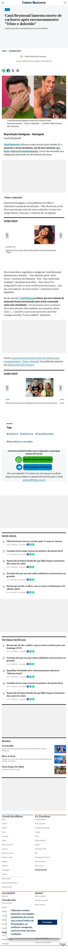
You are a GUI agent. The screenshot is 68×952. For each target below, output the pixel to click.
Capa (3, 819)
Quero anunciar (7, 903)
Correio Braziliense (12, 816)
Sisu (36, 853)
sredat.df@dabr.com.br (34, 480)
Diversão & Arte (7, 845)
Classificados (9, 900)
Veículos (4, 911)
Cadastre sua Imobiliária (43, 942)
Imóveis (4, 907)
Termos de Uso (7, 887)
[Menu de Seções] (3, 3)
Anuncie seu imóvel (41, 900)
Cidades (4, 824)
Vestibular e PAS (40, 849)
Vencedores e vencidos (20, 441)
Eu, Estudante (42, 816)
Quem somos (6, 878)
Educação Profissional (42, 857)
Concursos (41, 869)
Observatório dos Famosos (20, 365)
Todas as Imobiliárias (42, 938)
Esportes (5, 849)
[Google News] (17, 71)
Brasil (4, 832)
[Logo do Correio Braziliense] (34, 2)
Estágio (37, 832)
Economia (5, 836)
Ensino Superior (40, 824)
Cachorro (13, 433)
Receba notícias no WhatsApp (38, 459)
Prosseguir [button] (47, 922)
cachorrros (27, 433)
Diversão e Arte (15, 51)
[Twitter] (13, 71)
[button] (22, 934)
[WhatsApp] (3, 71)
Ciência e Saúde (7, 857)
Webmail (5, 896)
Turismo (4, 874)
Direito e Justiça (7, 853)
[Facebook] (8, 71)
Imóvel (39, 893)
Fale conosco (39, 866)
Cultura (37, 845)
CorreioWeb (8, 893)
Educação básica (40, 819)
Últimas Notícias (40, 840)
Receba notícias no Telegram (37, 467)
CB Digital (5, 944)
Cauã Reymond (27, 298)
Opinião (4, 861)
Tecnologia (5, 870)
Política (4, 828)
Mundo (4, 840)
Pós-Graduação (40, 861)
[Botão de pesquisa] (65, 3)
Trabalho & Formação (42, 828)
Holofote (5, 866)
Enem (37, 836)
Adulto (4, 920)
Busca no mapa (40, 904)
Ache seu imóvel (40, 896)
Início (4, 51)
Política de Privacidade (9, 883)
